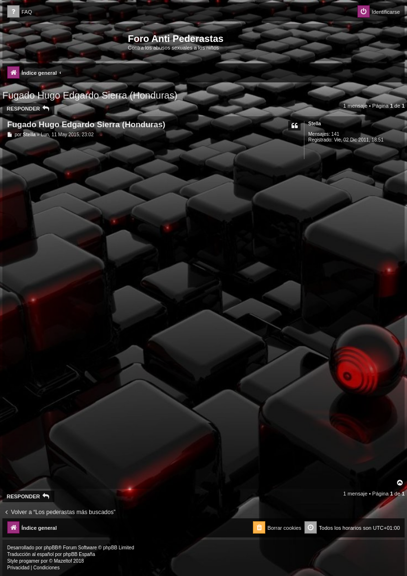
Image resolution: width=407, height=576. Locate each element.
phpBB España (79, 554)
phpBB (51, 547)
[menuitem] (19, 12)
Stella (314, 123)
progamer (29, 561)
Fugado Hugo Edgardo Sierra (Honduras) (89, 95)
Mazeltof (63, 561)
